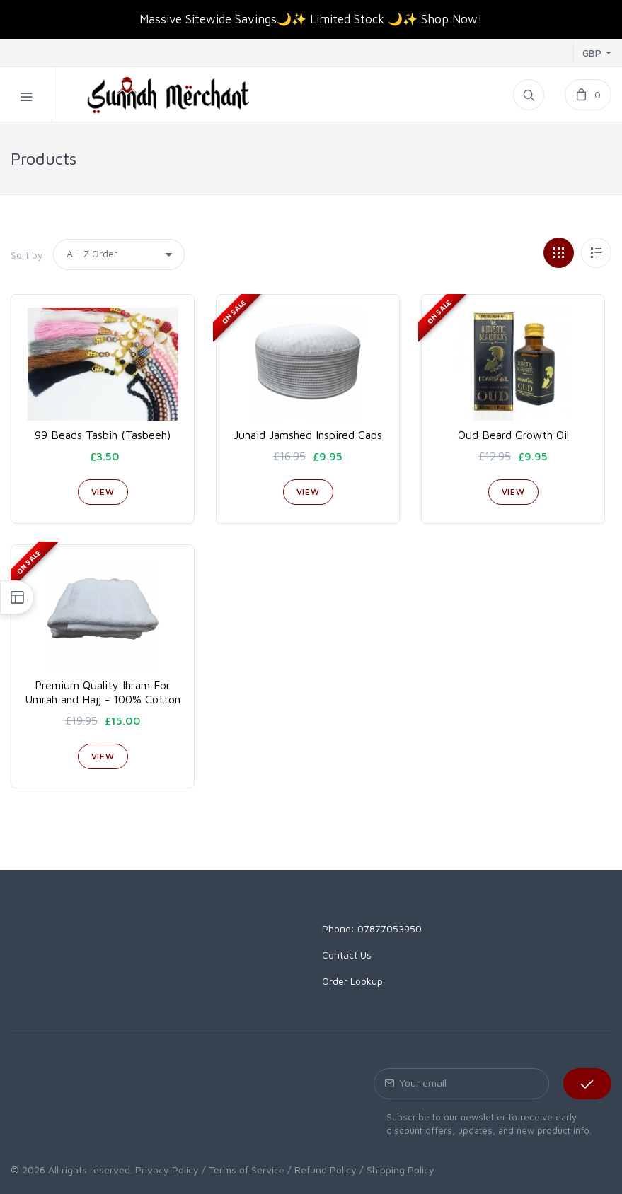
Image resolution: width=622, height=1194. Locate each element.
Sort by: (29, 255)
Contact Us (347, 955)
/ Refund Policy (322, 1170)
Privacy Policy (167, 1170)
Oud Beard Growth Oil (513, 434)
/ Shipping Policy (396, 1170)
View (103, 491)
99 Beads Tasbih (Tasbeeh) (103, 434)
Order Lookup (352, 981)
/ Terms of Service (243, 1170)
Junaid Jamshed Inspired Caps (308, 434)
